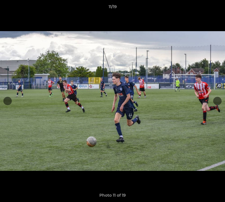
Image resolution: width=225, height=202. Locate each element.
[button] (215, 8)
